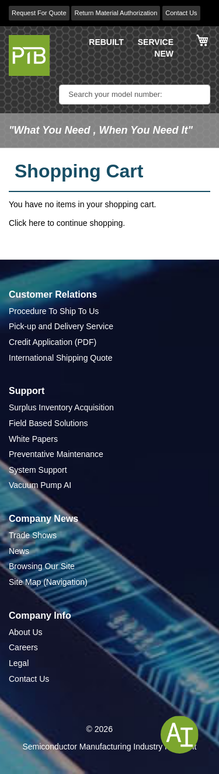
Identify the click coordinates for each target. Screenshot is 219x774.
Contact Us (181, 12)
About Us (26, 632)
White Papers (33, 439)
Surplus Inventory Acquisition (61, 407)
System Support (38, 470)
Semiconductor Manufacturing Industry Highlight (109, 746)
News (19, 551)
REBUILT (106, 42)
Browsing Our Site (42, 566)
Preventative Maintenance (56, 454)
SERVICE (155, 42)
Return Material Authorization (115, 12)
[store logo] (29, 55)
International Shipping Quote (60, 357)
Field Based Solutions (48, 423)
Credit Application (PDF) (52, 342)
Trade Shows (33, 535)
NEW (163, 53)
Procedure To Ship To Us (54, 311)
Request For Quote (39, 12)
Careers (23, 647)
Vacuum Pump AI (40, 485)
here (37, 223)
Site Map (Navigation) (48, 582)
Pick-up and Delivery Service (61, 326)
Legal (19, 663)
